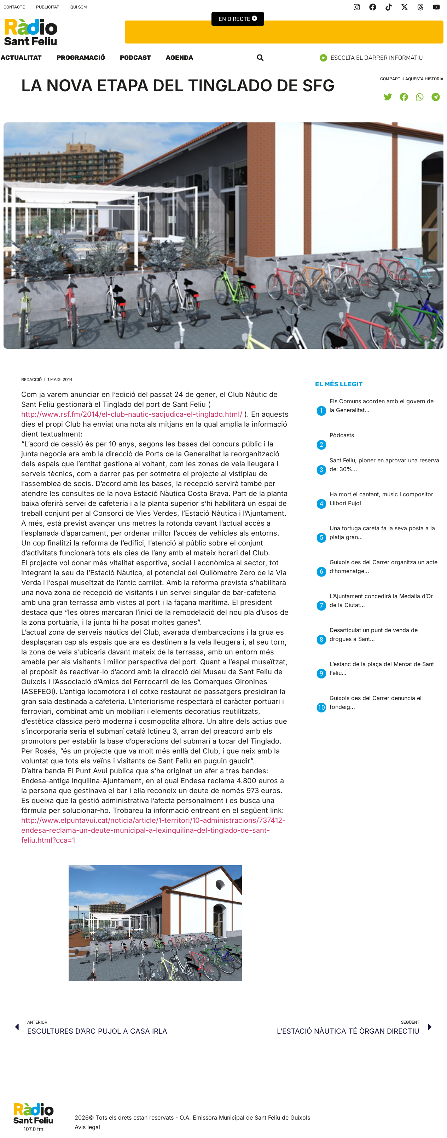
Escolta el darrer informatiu (374, 58)
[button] (260, 57)
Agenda (179, 58)
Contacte (14, 7)
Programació (81, 58)
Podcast (135, 58)
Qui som (78, 7)
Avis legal (87, 1127)
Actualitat (21, 58)
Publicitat (47, 7)
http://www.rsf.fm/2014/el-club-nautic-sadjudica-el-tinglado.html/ (131, 414)
